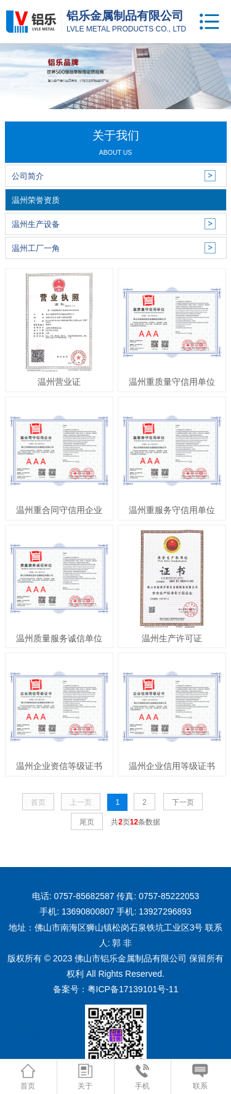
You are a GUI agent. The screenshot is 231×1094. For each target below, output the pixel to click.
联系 (200, 1077)
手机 (142, 1077)
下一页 (183, 802)
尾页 (86, 822)
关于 (85, 1077)
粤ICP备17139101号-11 (133, 989)
